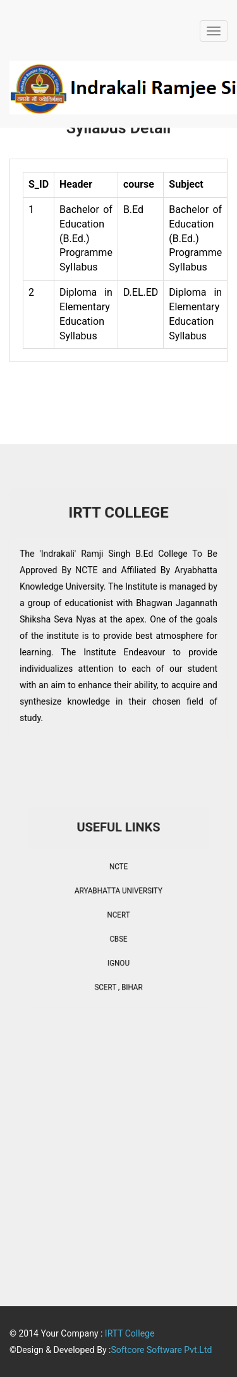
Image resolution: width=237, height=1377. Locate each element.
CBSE (118, 932)
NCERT (118, 913)
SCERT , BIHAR (118, 970)
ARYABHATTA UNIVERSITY (118, 895)
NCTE (118, 876)
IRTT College (130, 1333)
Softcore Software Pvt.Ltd (161, 1350)
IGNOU (118, 951)
